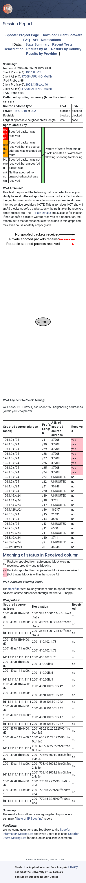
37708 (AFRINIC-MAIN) (36, 76)
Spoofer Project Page (22, 35)
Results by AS (37, 49)
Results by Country (66, 49)
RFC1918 (21, 111)
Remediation (13, 49)
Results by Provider (41, 53)
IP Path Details (41, 213)
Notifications (51, 40)
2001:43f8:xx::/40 (36, 84)
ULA (33, 111)
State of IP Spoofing (29, 818)
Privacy (73, 867)
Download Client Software (62, 35)
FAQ (26, 40)
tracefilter (14, 589)
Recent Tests (62, 44)
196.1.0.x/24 (33, 72)
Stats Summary (37, 44)
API (35, 40)
